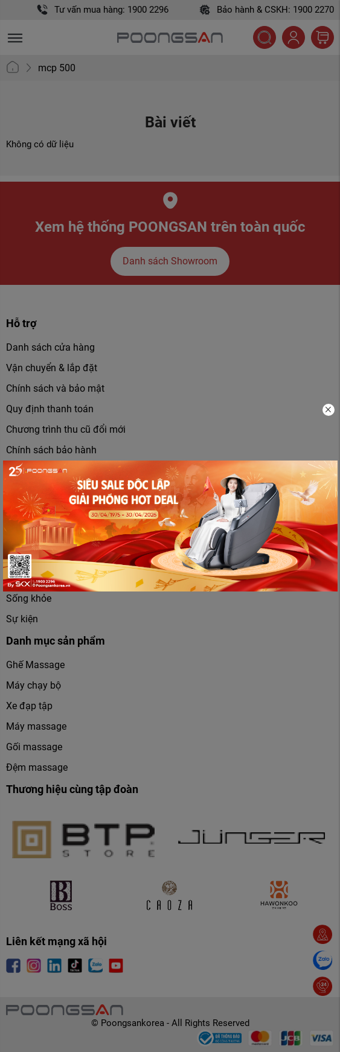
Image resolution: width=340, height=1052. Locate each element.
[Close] (328, 410)
